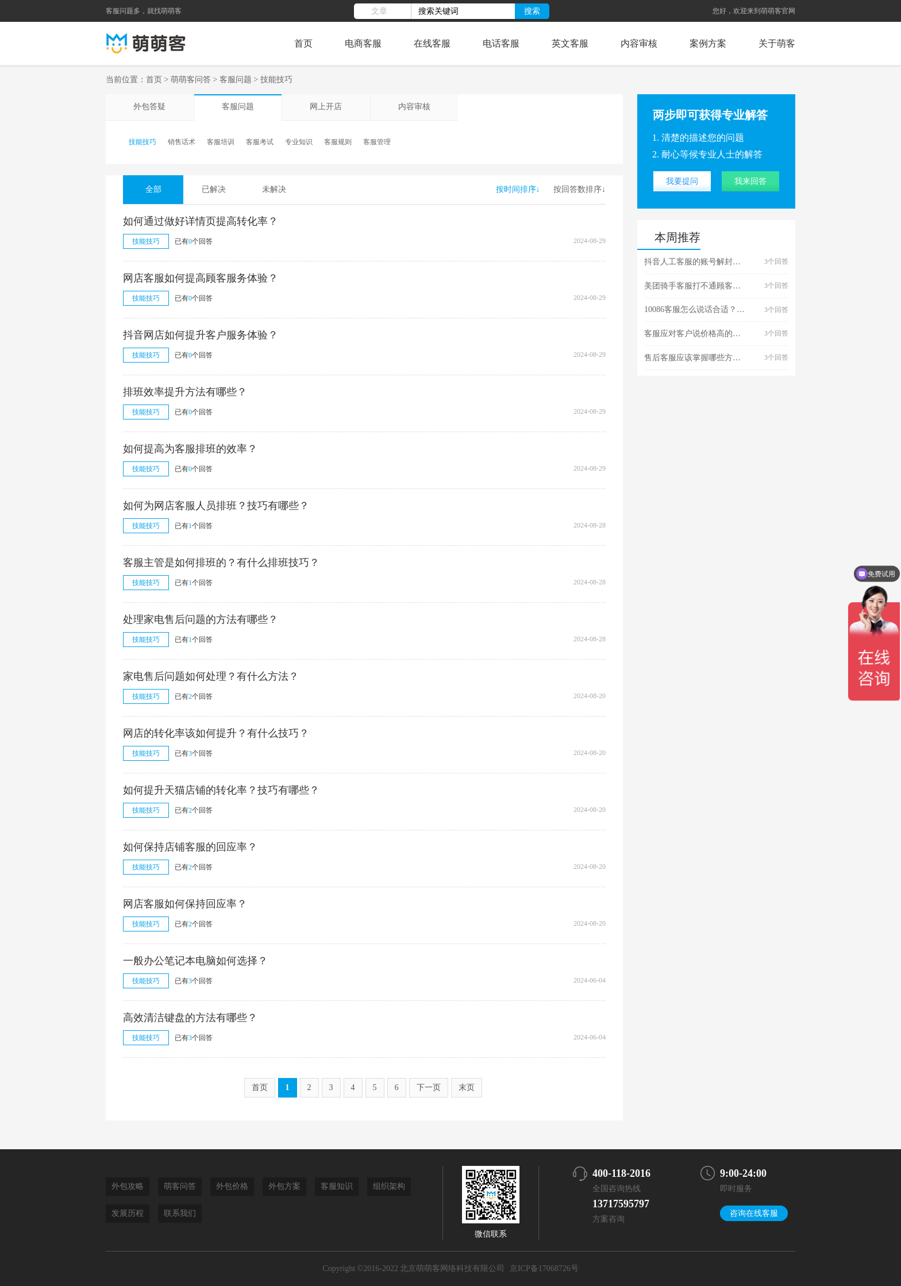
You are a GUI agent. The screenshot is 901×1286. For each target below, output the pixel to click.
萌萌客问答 (191, 79)
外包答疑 (149, 107)
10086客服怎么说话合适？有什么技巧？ (696, 309)
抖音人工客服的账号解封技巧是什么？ (696, 261)
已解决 (214, 189)
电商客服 (363, 43)
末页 (467, 1087)
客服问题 (236, 79)
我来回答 (750, 181)
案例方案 (708, 43)
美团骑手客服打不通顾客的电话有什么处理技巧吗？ (696, 286)
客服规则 (338, 142)
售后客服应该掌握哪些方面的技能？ (696, 357)
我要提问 (682, 181)
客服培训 (220, 142)
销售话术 (181, 142)
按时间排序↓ (518, 189)
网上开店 (325, 107)
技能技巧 (276, 79)
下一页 (429, 1087)
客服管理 (377, 142)
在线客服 (432, 43)
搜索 (532, 11)
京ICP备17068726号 (544, 1268)
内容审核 (639, 43)
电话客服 (501, 43)
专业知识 (299, 142)
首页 (303, 43)
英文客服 (570, 43)
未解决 (274, 189)
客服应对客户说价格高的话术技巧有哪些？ (696, 333)
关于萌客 (776, 43)
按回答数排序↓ (579, 189)
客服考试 (260, 142)
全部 (153, 189)
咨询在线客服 (754, 1213)
